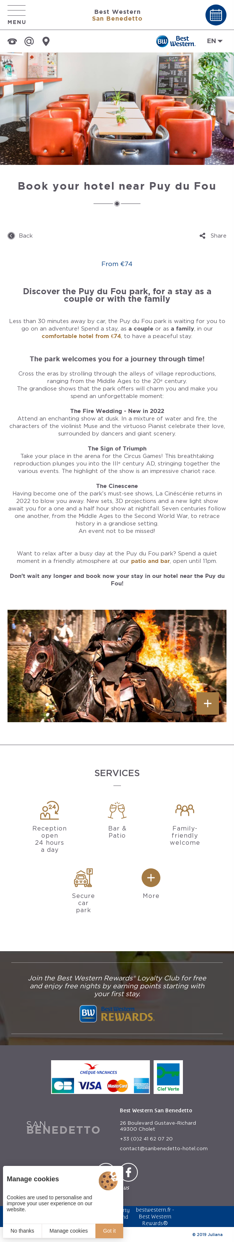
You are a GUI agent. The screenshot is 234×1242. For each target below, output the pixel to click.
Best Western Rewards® (155, 1219)
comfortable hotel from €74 (81, 336)
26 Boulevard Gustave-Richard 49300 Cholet (158, 1126)
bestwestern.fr (153, 1209)
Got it (109, 1231)
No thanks (22, 1231)
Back (26, 235)
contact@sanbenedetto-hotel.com (164, 1148)
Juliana (215, 1234)
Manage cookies (69, 1231)
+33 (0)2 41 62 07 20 (146, 1139)
